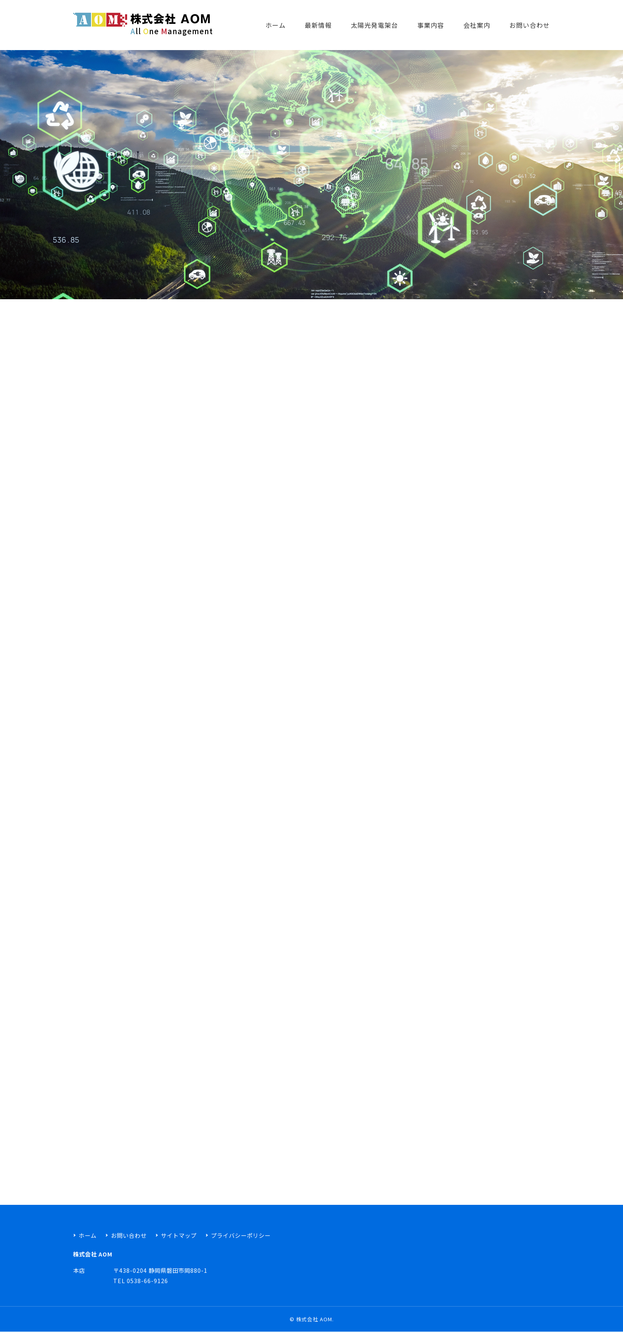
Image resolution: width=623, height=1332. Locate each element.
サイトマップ (179, 1235)
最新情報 (318, 25)
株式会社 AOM (314, 1319)
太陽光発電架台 (374, 25)
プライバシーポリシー (241, 1235)
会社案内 (476, 25)
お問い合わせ (529, 25)
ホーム (275, 25)
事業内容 (430, 25)
